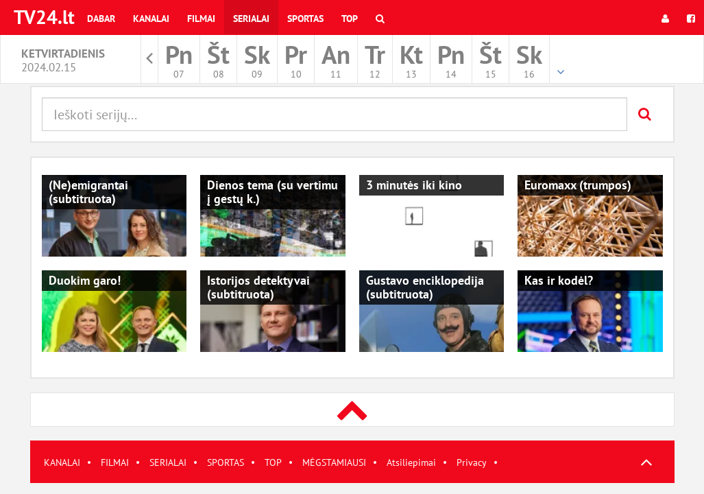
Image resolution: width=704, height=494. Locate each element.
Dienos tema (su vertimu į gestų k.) (272, 192)
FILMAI (115, 462)
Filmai (201, 18)
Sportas (305, 18)
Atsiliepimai (411, 462)
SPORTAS (225, 462)
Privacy (472, 462)
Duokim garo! (85, 280)
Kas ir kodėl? (558, 280)
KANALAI (62, 462)
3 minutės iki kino (414, 185)
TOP (273, 462)
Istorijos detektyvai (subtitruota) (258, 287)
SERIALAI (167, 462)
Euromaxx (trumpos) (577, 185)
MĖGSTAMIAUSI (334, 462)
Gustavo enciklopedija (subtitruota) (425, 287)
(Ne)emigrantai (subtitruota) (88, 192)
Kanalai (151, 18)
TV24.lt (44, 17)
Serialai (251, 18)
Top (349, 18)
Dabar (101, 18)
